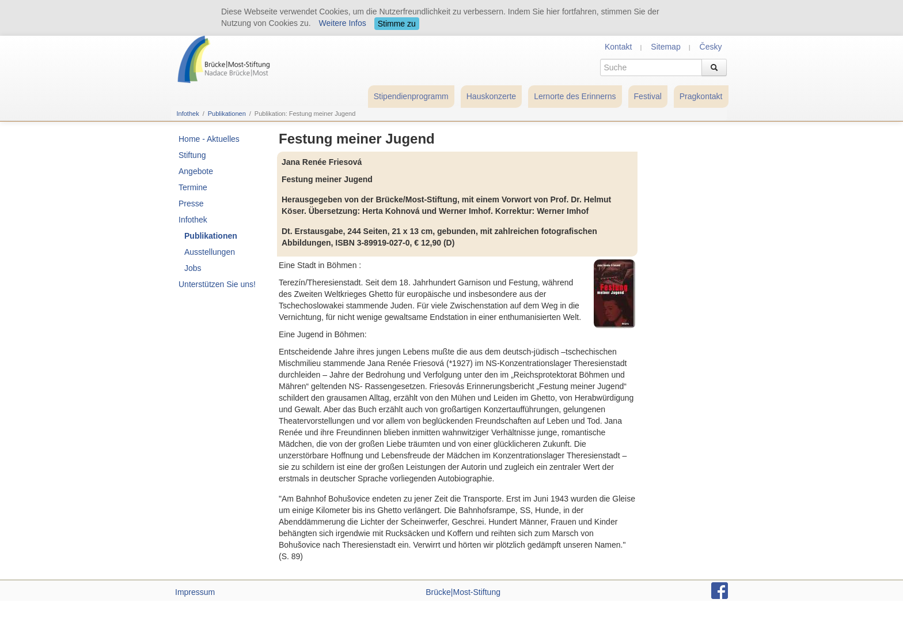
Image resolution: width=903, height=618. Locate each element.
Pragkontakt (701, 96)
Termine (193, 187)
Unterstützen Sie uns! (217, 284)
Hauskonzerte (491, 96)
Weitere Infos (342, 23)
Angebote (196, 171)
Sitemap (665, 46)
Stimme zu (397, 23)
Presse (191, 203)
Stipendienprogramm (411, 96)
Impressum (195, 592)
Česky (711, 46)
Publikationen (227, 113)
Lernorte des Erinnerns (575, 96)
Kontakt (618, 46)
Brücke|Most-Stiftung (463, 592)
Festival (648, 96)
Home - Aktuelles (209, 139)
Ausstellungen (209, 252)
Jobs (193, 268)
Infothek (188, 113)
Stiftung (192, 155)
